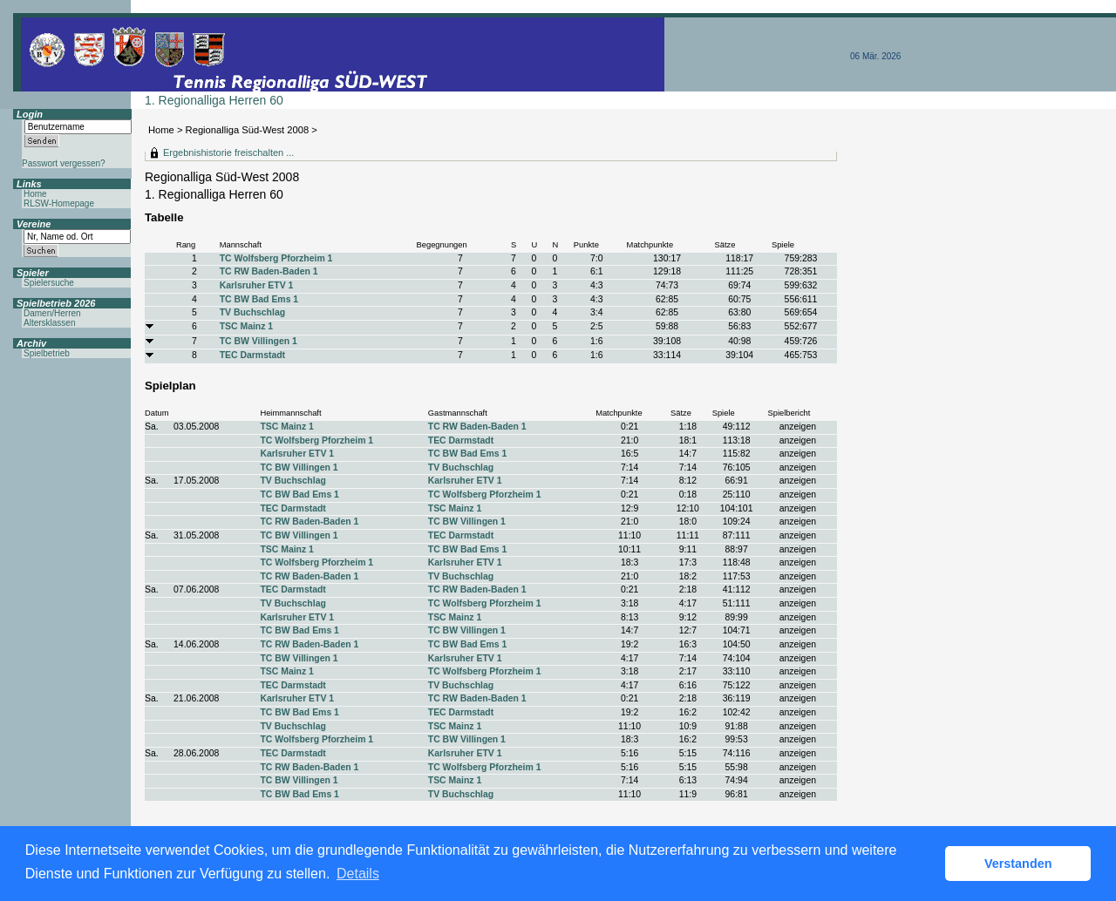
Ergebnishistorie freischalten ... (228, 152)
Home (161, 130)
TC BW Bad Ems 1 (259, 299)
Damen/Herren (52, 313)
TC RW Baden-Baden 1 (269, 271)
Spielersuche (49, 283)
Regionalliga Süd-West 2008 (248, 130)
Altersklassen (49, 323)
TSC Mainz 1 (246, 326)
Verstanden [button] (1018, 864)
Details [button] (358, 873)
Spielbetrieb (47, 353)
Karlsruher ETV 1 (257, 285)
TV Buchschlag (252, 312)
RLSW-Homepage (59, 203)
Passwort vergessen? (63, 163)
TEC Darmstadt (252, 355)
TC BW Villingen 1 (258, 341)
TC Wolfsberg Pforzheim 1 (276, 258)
